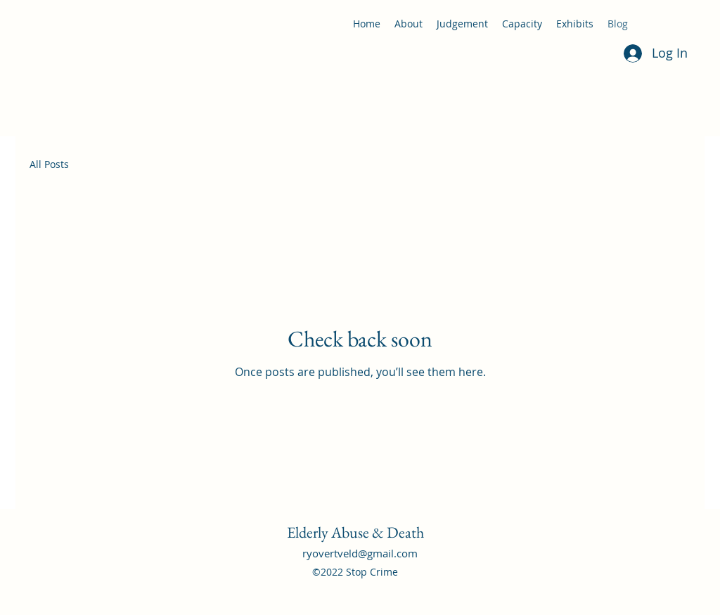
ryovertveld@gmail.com (360, 553)
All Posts (49, 164)
